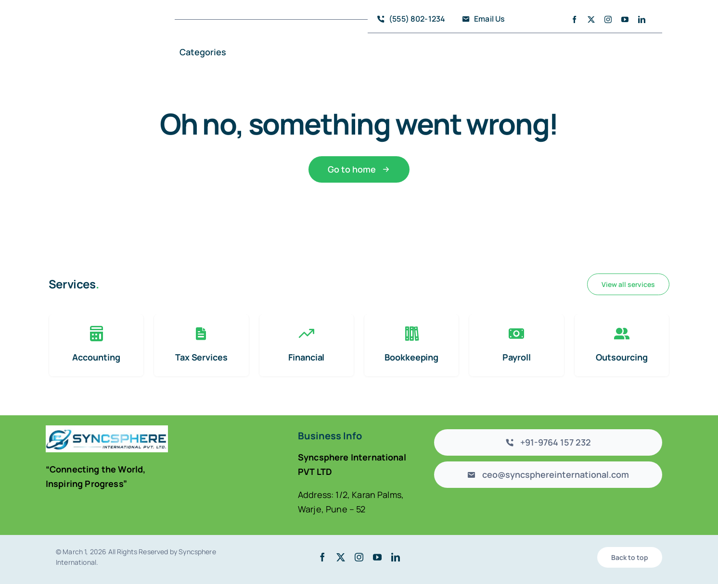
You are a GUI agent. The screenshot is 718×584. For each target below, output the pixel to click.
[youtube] (624, 19)
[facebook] (574, 19)
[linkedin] (641, 19)
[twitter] (591, 19)
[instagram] (608, 19)
